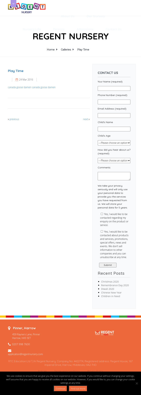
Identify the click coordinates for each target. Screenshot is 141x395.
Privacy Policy (95, 371)
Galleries (66, 49)
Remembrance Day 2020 (115, 285)
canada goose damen (19, 87)
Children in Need (110, 296)
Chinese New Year (111, 292)
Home (51, 49)
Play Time (83, 49)
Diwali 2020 (107, 289)
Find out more (78, 388)
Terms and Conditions (67, 371)
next (85, 119)
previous (14, 119)
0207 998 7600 (21, 344)
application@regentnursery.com (25, 354)
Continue (60, 388)
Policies (42, 371)
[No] (136, 383)
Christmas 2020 (110, 281)
